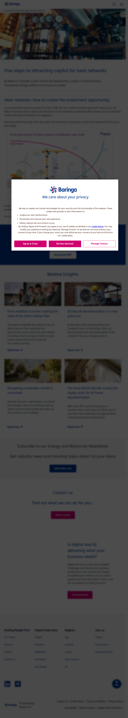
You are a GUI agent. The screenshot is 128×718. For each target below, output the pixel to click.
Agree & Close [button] (30, 243)
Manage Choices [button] (99, 243)
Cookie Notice (98, 226)
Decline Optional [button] (64, 243)
